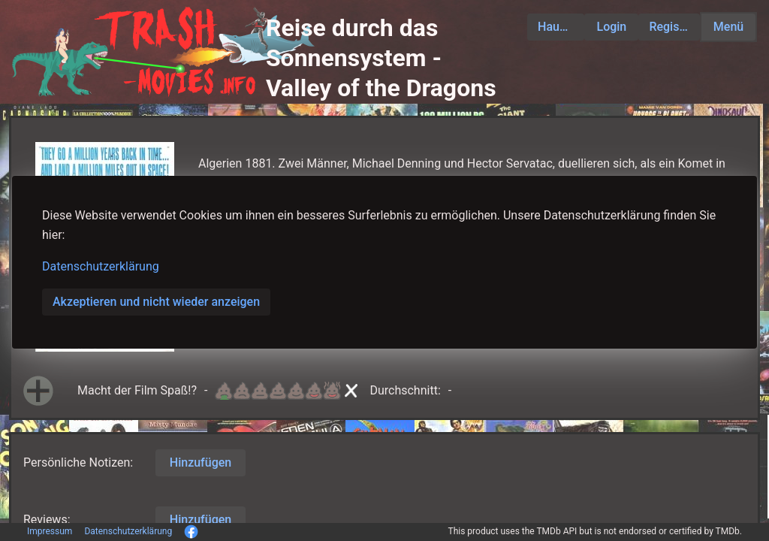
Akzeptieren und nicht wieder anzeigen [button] (156, 302)
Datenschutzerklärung (100, 266)
